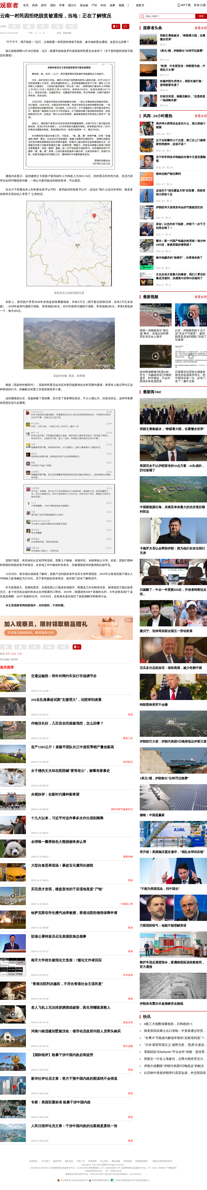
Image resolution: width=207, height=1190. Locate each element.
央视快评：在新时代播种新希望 (55, 794)
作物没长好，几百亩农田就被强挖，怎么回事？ (67, 723)
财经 (44, 5)
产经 (94, 5)
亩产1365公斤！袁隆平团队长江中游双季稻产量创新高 (72, 747)
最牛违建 (128, 1046)
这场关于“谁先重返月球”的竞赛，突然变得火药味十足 (180, 192)
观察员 (138, 6)
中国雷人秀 (127, 904)
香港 (130, 714)
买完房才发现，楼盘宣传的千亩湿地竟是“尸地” (67, 889)
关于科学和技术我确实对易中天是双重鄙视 (181, 158)
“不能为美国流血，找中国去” (160, 889)
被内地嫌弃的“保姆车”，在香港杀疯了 (179, 257)
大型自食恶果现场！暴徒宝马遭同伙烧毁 (62, 865)
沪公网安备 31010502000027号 (72, 1180)
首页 (26, 5)
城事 (112, 5)
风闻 (35, 5)
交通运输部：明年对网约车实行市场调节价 (64, 676)
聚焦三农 (128, 738)
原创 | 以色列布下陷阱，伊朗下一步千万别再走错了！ (180, 226)
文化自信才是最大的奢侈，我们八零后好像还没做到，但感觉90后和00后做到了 (181, 276)
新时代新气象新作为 (122, 809)
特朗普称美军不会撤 (154, 705)
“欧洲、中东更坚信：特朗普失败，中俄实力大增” (182, 67)
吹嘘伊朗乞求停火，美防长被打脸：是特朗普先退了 (182, 83)
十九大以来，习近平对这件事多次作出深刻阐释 (67, 818)
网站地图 (116, 1161)
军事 (62, 5)
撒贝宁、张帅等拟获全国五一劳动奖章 (166, 631)
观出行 (72, 5)
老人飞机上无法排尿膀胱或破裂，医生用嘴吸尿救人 (70, 1007)
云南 (19, 653)
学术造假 (128, 975)
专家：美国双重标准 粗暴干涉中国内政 (61, 1102)
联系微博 (92, 1161)
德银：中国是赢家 (152, 815)
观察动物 (128, 856)
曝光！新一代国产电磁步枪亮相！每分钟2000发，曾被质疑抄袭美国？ (181, 242)
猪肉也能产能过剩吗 (168, 173)
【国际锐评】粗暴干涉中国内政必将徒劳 (62, 1055)
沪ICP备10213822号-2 (39, 1168)
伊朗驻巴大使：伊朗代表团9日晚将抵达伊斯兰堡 (173, 741)
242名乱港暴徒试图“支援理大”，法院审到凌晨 (66, 700)
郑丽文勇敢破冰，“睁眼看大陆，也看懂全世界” (182, 37)
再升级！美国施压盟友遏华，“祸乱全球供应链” (172, 852)
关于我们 (45, 1161)
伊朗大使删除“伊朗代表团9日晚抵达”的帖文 (174, 1066)
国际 (53, 5)
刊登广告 (81, 1161)
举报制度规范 (141, 1161)
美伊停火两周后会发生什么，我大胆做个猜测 (181, 125)
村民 (8, 653)
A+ (44, 33)
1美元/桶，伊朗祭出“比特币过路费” (182, 50)
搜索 (201, 16)
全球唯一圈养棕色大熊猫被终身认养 (58, 842)
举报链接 (128, 1161)
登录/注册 (200, 5)
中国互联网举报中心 (99, 1180)
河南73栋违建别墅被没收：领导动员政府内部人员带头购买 (76, 1031)
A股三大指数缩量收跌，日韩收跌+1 (168, 1024)
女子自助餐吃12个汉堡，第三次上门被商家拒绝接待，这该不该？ (181, 142)
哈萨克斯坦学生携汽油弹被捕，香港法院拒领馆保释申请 (74, 913)
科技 (103, 5)
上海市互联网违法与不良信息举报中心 (130, 1180)
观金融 (84, 5)
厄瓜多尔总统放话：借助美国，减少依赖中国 (171, 668)
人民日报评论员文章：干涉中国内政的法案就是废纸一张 (74, 1126)
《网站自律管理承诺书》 (162, 1161)
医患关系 (128, 1022)
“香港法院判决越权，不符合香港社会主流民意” (67, 984)
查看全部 (201, 28)
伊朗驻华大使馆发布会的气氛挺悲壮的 (179, 207)
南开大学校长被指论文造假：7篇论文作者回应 (66, 960)
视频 (121, 5)
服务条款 (69, 1161)
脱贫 (13, 653)
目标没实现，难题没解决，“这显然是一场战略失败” (182, 98)
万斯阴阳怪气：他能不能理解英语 (163, 925)
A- (36, 33)
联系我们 (34, 1161)
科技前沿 (128, 761)
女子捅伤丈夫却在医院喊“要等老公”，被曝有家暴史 (70, 771)
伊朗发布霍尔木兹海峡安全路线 (161, 1004)
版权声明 (57, 1161)
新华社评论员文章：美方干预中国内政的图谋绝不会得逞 (74, 1078)
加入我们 (104, 1161)
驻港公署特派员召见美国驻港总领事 (58, 936)
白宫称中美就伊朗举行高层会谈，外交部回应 (175, 1073)
